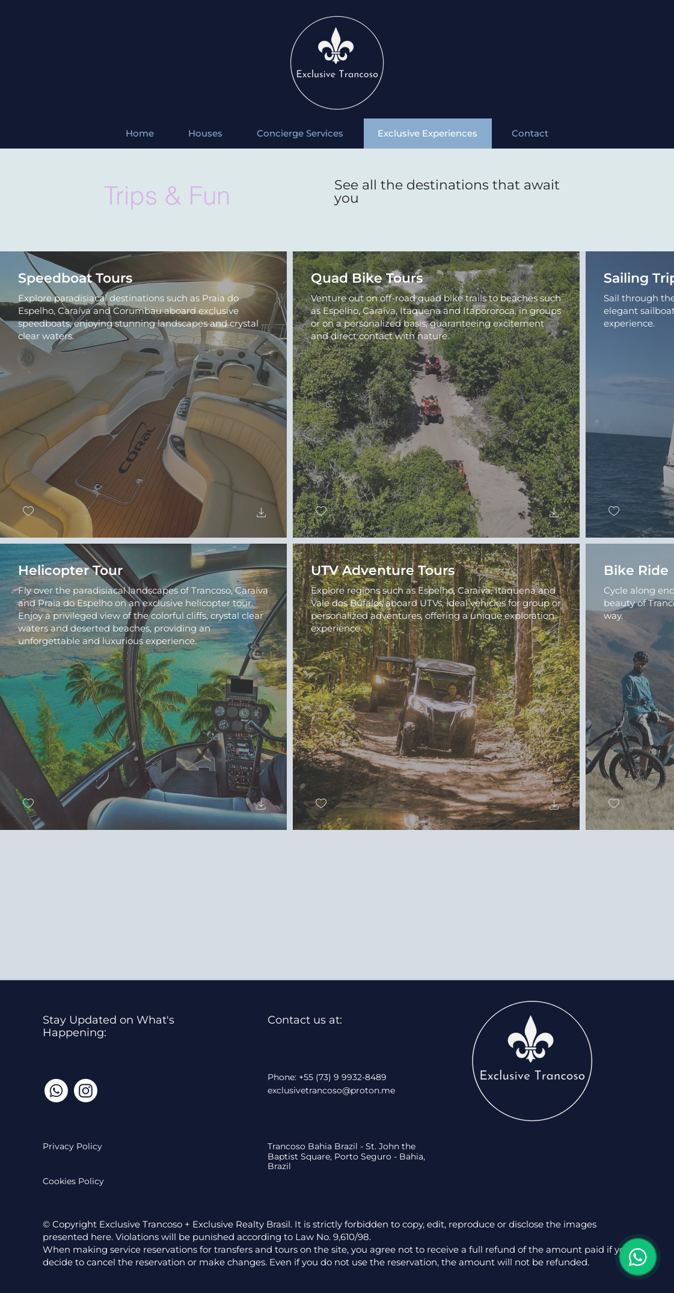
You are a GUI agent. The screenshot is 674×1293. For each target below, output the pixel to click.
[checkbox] (28, 511)
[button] (261, 514)
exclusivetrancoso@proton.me (331, 1090)
